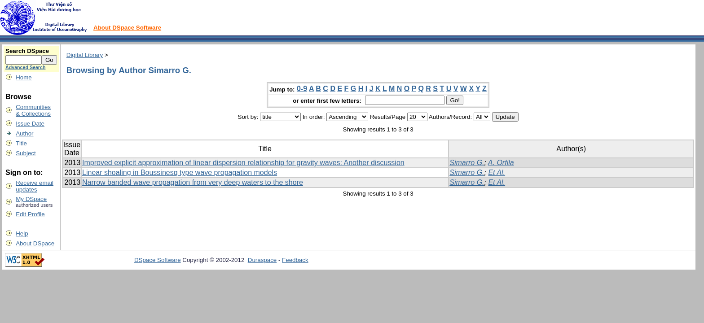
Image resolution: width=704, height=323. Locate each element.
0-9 (302, 88)
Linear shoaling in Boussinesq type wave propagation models (179, 172)
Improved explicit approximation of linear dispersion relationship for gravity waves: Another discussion (243, 162)
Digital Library (84, 55)
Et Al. (496, 172)
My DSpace (31, 199)
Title (21, 143)
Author (24, 133)
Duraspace (262, 260)
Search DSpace (27, 51)
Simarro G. (466, 162)
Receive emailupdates (34, 186)
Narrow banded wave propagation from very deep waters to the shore (192, 182)
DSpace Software (157, 260)
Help (22, 233)
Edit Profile (30, 214)
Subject (25, 153)
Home (24, 77)
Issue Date (30, 123)
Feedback (295, 260)
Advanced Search (25, 67)
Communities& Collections (33, 110)
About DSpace (35, 243)
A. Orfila (501, 162)
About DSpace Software (127, 27)
